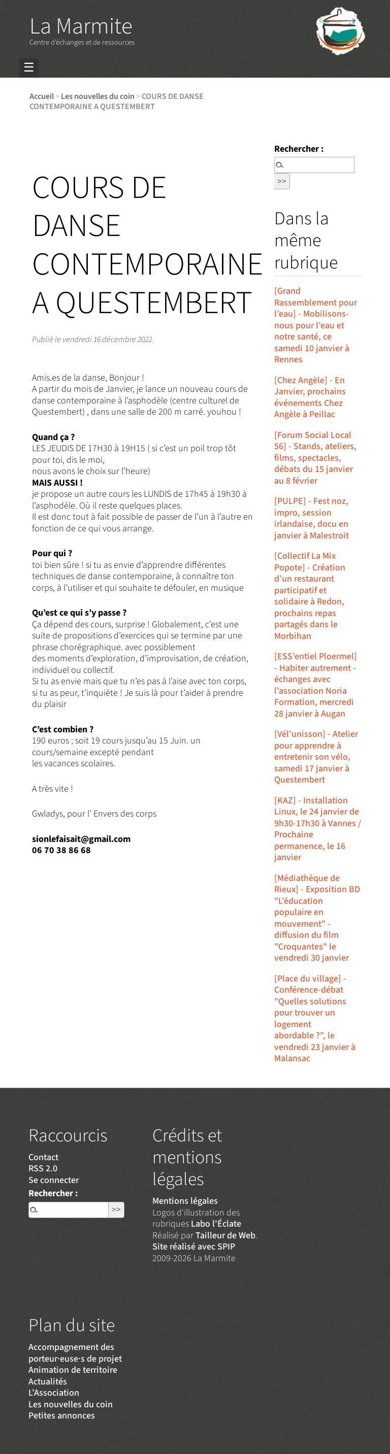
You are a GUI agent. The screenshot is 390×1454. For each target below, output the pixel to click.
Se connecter (53, 1180)
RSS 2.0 (42, 1168)
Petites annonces (61, 1415)
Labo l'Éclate (216, 1224)
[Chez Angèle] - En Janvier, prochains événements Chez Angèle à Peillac (310, 397)
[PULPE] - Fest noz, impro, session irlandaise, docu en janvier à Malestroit (311, 518)
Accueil (41, 96)
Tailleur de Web (225, 1235)
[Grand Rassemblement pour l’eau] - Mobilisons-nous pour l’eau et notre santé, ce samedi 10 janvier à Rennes (315, 325)
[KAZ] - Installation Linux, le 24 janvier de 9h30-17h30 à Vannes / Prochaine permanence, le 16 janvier (317, 829)
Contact (43, 1157)
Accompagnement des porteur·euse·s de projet (75, 1353)
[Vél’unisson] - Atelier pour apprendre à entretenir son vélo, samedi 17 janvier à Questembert (316, 757)
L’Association (53, 1393)
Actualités (47, 1381)
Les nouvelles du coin (98, 96)
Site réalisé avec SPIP (193, 1246)
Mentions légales (185, 1201)
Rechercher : (298, 149)
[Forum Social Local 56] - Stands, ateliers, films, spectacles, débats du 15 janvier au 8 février (315, 458)
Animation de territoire (72, 1370)
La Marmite (81, 26)
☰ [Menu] (29, 68)
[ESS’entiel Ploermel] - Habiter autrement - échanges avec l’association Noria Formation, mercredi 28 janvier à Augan (315, 685)
